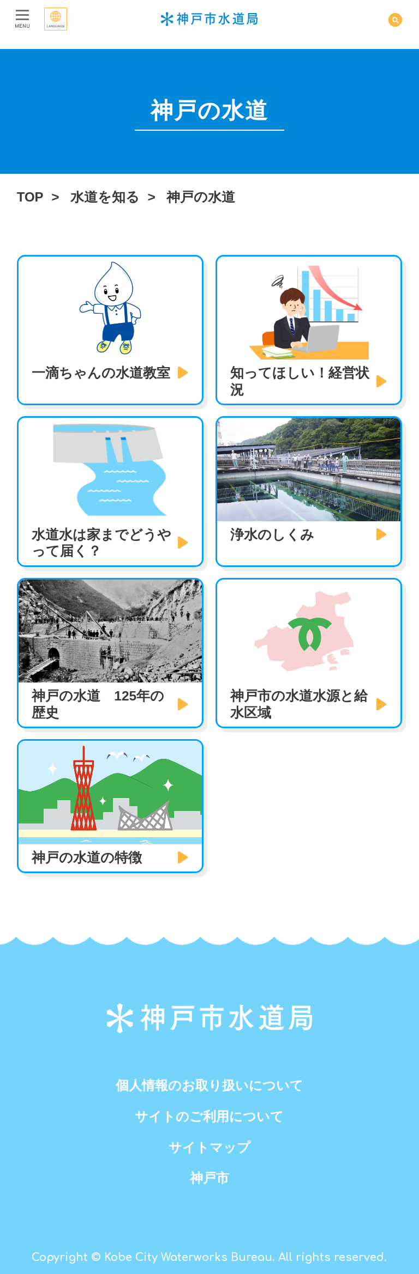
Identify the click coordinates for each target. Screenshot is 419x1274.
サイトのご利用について (209, 1116)
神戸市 (209, 1178)
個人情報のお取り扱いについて (209, 1085)
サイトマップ (209, 1147)
